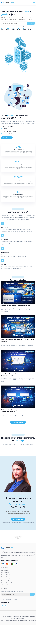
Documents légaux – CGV (20, 618)
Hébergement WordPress (27, 317)
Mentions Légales (11, 616)
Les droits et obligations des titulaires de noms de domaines (12, 620)
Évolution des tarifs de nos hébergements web (15, 305)
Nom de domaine (29, 351)
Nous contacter (5, 616)
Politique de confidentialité (21, 616)
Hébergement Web (29, 283)
